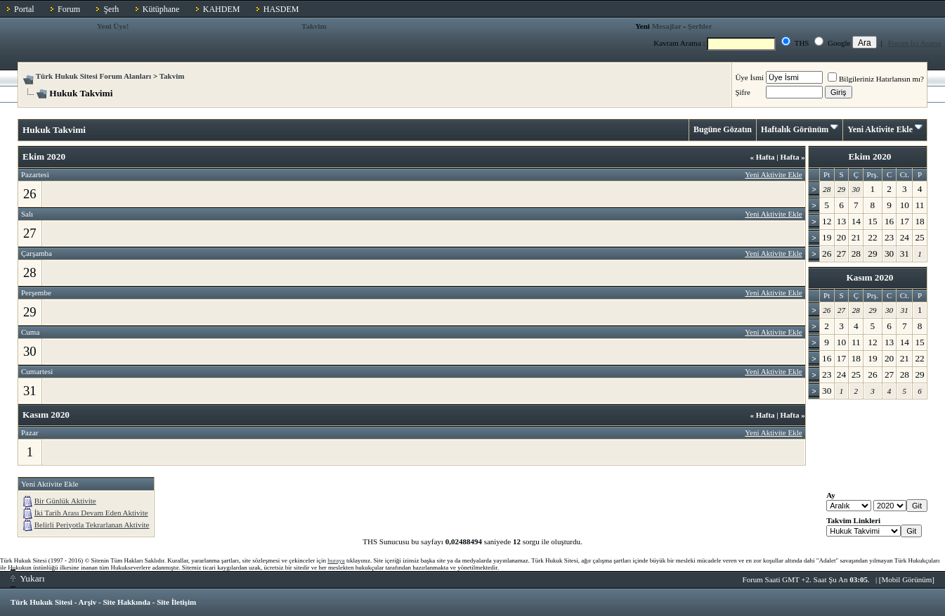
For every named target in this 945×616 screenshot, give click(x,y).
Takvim (314, 26)
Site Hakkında (126, 602)
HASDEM (281, 9)
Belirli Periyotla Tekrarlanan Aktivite (92, 524)
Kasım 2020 (869, 277)
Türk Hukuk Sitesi (41, 602)
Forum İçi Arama (914, 43)
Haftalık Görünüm (794, 129)
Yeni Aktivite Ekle (880, 129)
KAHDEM (221, 9)
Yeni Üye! (113, 26)
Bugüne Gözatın (722, 129)
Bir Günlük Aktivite (65, 500)
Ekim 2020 (869, 156)
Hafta (762, 157)
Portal (24, 9)
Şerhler (700, 26)
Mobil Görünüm (907, 579)
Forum (69, 9)
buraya (336, 560)
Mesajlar (667, 26)
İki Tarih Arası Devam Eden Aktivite (91, 512)
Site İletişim (176, 602)
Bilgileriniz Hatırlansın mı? (876, 79)
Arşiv (88, 602)
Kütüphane (161, 9)
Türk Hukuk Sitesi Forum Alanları (93, 76)
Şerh (111, 9)
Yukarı (28, 578)
